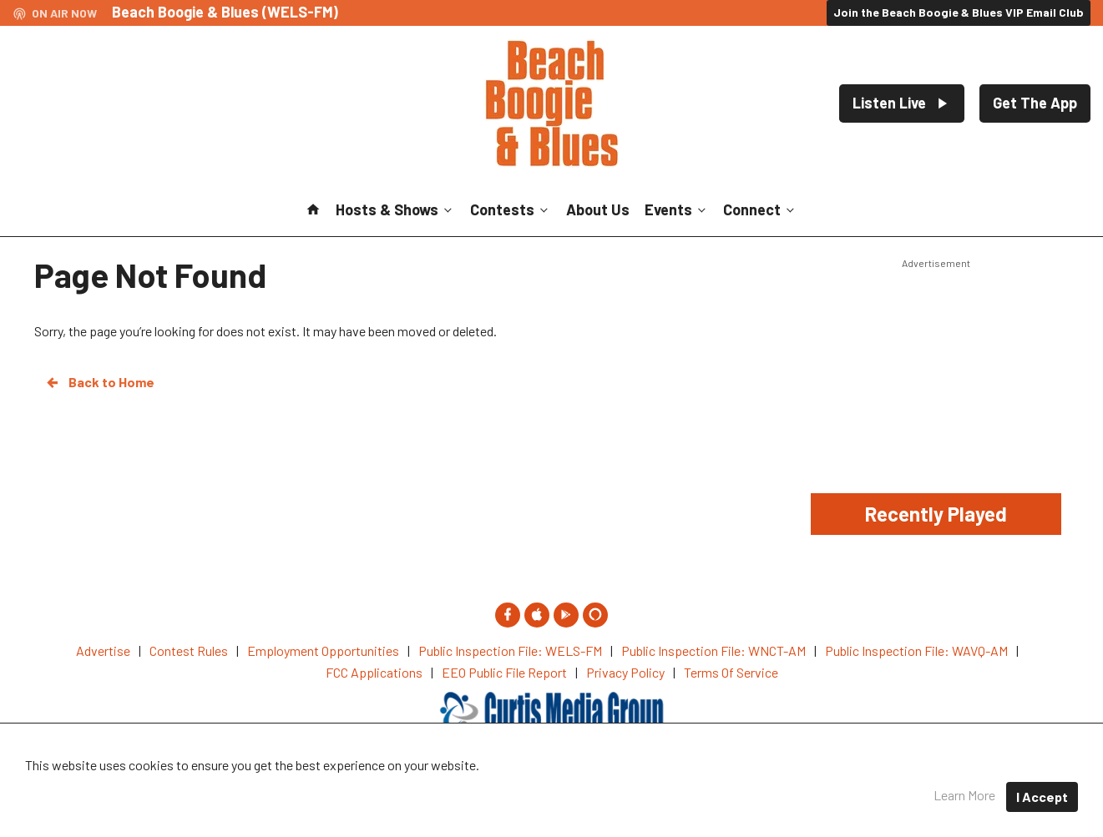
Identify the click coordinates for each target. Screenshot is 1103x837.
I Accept (1042, 796)
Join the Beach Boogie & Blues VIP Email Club (958, 12)
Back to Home (99, 382)
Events (677, 209)
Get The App (1035, 102)
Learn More (964, 795)
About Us (598, 209)
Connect (760, 209)
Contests (510, 209)
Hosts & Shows (395, 209)
